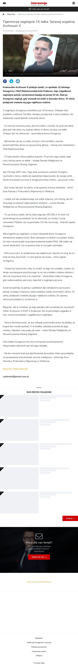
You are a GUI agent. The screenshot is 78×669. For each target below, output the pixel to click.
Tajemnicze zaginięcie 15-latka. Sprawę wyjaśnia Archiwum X (40, 14)
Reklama (39, 656)
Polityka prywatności (39, 647)
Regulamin (39, 638)
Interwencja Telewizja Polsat (39, 582)
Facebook (5, 81)
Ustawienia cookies (39, 651)
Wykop (18, 81)
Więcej (69, 518)
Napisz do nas (38, 557)
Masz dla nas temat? (40, 9)
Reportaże (11, 14)
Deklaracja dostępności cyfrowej (39, 642)
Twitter (11, 81)
